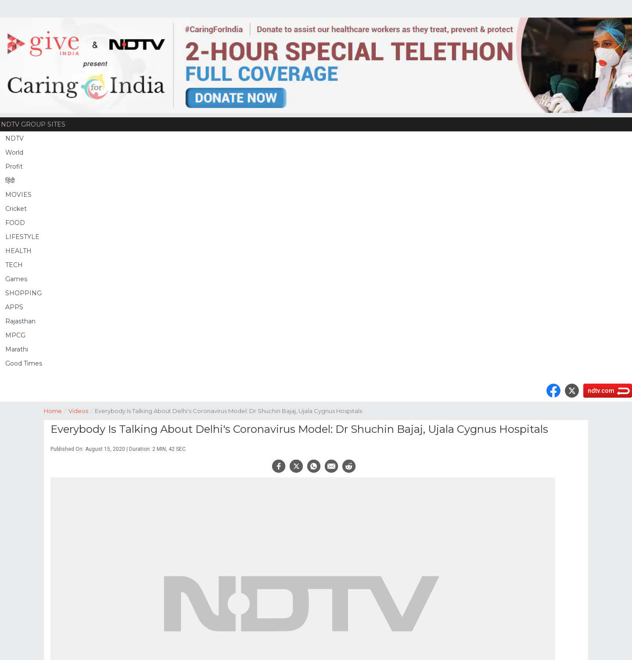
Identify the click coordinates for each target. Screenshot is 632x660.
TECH (14, 265)
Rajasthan (20, 321)
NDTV (14, 138)
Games (16, 279)
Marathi (16, 349)
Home (56, 410)
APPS (14, 307)
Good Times (23, 363)
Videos (81, 410)
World (14, 152)
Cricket (16, 209)
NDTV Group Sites (33, 124)
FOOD (15, 223)
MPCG (15, 335)
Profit (14, 166)
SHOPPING (23, 293)
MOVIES (18, 195)
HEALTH (18, 251)
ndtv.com (601, 390)
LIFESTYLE (22, 237)
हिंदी (10, 181)
